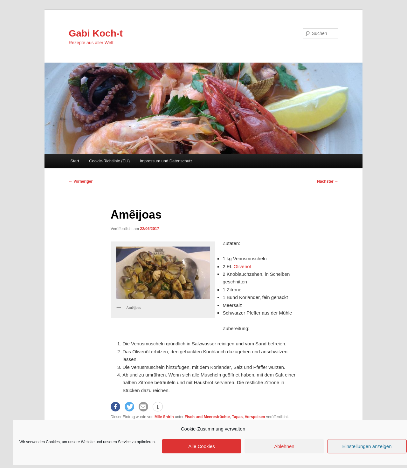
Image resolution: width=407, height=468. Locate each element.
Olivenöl (242, 266)
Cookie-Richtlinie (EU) (109, 161)
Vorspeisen (255, 417)
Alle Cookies (201, 446)
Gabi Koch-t (96, 33)
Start (74, 161)
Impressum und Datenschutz (166, 161)
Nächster (327, 181)
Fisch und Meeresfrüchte (207, 417)
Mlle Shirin (164, 417)
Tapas (237, 417)
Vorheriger (81, 181)
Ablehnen (284, 446)
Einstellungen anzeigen (366, 446)
